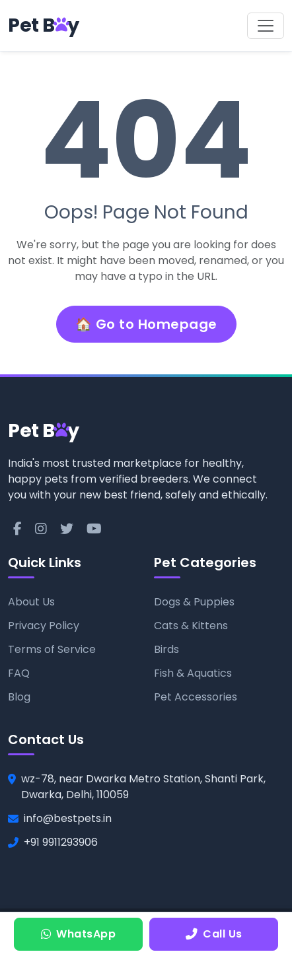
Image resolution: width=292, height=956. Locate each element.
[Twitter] (66, 529)
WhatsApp (78, 933)
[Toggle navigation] (265, 26)
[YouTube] (94, 529)
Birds (166, 649)
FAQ (19, 673)
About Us (31, 601)
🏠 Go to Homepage (146, 324)
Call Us (214, 933)
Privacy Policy (43, 625)
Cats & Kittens (191, 625)
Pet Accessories (195, 696)
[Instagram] (41, 529)
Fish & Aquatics (193, 673)
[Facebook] (17, 529)
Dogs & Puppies (194, 601)
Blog (19, 696)
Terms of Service (52, 649)
